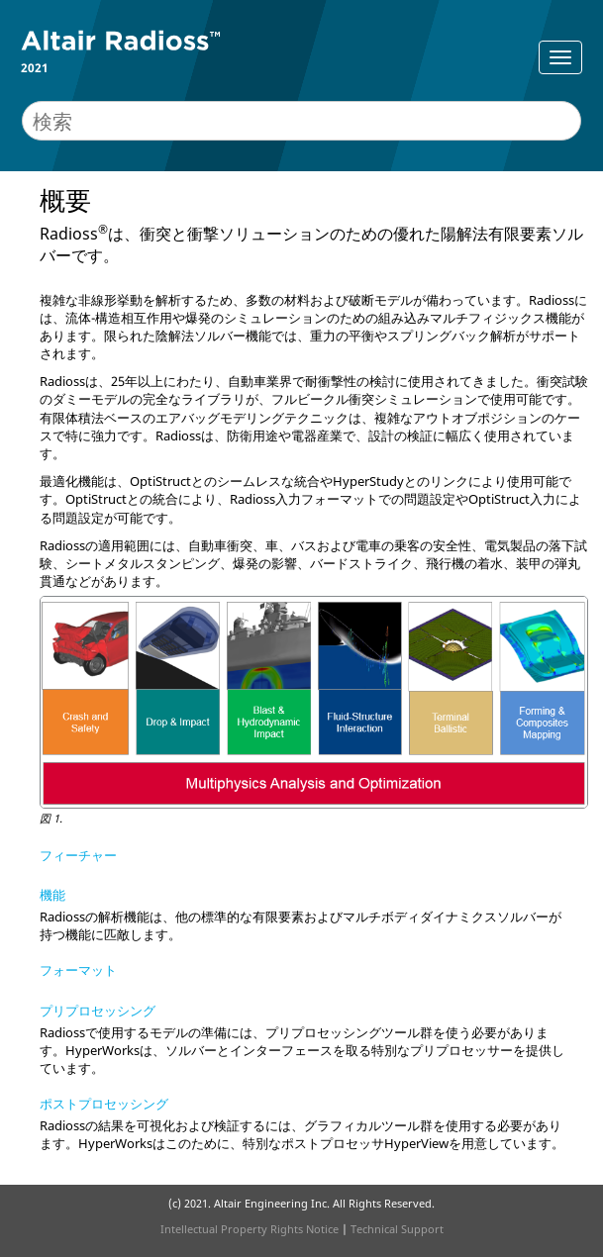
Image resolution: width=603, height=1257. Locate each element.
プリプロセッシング (97, 1010)
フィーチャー (78, 855)
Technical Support (397, 1228)
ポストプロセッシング (104, 1103)
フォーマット (78, 970)
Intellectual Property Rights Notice (249, 1228)
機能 (52, 895)
